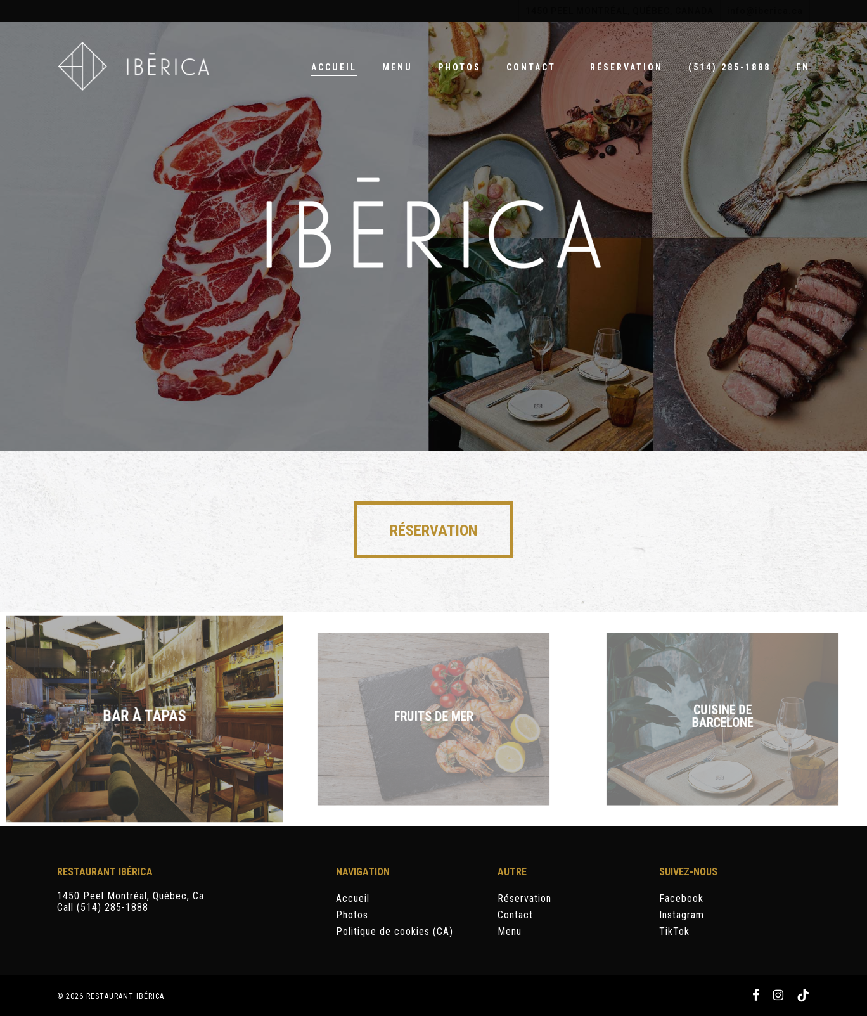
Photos (352, 915)
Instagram (681, 915)
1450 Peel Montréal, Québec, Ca (130, 896)
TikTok (674, 931)
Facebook (681, 898)
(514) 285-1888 (112, 907)
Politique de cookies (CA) (394, 931)
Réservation (524, 898)
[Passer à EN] (803, 67)
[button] (433, 529)
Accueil (352, 898)
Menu (510, 931)
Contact (515, 915)
